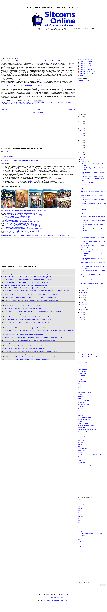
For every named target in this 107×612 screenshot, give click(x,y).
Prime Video (81, 531)
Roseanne (4, 103)
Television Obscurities (83, 404)
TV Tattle (80, 409)
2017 (81, 138)
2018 (81, 135)
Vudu (79, 543)
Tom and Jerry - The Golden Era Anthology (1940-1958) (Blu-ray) (22, 224)
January (83, 309)
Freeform (80, 514)
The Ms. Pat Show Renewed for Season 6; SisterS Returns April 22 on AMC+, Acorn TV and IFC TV (31, 294)
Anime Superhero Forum (84, 423)
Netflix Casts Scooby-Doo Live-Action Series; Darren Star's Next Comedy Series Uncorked (29, 316)
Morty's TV (80, 398)
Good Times (67, 102)
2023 (81, 123)
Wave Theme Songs (83, 448)
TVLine (79, 377)
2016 (81, 140)
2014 (81, 145)
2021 (81, 128)
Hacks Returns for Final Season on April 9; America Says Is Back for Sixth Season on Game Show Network (33, 303)
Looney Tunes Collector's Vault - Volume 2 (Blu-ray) (18, 232)
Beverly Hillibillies (49, 102)
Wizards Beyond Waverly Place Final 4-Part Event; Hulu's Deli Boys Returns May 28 (27, 274)
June (82, 297)
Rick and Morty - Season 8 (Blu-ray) (14, 220)
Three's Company (24, 103)
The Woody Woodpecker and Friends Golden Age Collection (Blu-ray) (23, 228)
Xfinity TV (80, 546)
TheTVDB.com (82, 452)
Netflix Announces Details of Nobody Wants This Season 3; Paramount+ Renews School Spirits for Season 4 (33, 300)
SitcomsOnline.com (57, 597)
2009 (81, 157)
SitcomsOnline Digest (83, 80)
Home (38, 109)
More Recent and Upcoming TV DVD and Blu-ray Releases (16, 235)
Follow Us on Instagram (86, 69)
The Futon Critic (82, 381)
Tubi (79, 539)
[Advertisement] (53, 44)
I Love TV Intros (82, 450)
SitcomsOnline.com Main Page (86, 355)
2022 (81, 126)
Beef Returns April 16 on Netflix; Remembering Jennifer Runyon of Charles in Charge (27, 345)
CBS (79, 506)
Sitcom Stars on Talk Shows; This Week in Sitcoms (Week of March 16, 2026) (25, 328)
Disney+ (80, 510)
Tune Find (80, 442)
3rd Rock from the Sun (13, 102)
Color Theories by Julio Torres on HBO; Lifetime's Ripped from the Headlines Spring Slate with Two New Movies (34, 325)
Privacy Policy (49, 603)
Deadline (80, 386)
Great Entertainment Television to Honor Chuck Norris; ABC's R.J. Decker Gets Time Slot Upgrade (31, 297)
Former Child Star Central (84, 417)
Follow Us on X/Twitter (85, 63)
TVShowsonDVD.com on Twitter (86, 367)
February (83, 307)
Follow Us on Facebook (86, 61)
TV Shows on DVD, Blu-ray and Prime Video (44, 235)
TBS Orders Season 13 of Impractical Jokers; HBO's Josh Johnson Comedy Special (27, 314)
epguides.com (81, 396)
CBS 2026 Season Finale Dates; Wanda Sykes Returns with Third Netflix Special (26, 282)
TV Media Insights (82, 431)
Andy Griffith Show (37, 102)
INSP (79, 446)
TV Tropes (80, 457)
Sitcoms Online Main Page (86, 59)
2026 (81, 116)
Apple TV (80, 502)
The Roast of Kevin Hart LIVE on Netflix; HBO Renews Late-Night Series (24, 305)
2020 (81, 131)
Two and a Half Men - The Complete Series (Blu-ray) (19, 223)
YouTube (80, 548)
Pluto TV (80, 529)
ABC (79, 500)
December (84, 159)
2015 (81, 142)
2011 (81, 152)
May (82, 300)
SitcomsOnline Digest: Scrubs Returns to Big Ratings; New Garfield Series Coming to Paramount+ (31, 351)
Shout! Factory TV (82, 535)
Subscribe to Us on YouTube (87, 71)
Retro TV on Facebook (84, 413)
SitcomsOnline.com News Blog (53, 7)
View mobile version (38, 112)
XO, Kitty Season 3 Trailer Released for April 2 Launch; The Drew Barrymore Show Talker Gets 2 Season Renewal (35, 343)
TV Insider (80, 379)
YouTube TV (81, 550)
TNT (30, 103)
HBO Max (80, 516)
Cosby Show (59, 102)
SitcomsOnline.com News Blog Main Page (56, 600)
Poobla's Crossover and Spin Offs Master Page (90, 454)
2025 (81, 119)
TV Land (34, 103)
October (83, 288)
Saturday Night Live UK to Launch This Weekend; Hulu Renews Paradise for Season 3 (28, 319)
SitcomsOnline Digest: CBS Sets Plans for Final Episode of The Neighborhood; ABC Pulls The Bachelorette (33, 311)
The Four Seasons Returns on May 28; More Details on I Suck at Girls (23, 354)
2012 (81, 150)
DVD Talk (80, 444)
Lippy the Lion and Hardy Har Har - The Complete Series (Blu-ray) (22, 226)
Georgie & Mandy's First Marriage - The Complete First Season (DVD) (23, 215)
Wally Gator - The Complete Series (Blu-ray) (16, 227)
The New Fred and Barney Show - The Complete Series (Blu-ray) (22, 230)
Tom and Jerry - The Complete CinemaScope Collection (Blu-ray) (22, 231)
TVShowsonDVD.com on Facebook (87, 365)
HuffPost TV (81, 402)
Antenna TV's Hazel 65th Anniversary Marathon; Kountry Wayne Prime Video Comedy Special (30, 340)
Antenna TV (81, 440)
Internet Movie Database (84, 392)
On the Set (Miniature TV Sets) (86, 425)
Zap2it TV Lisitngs (82, 369)
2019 (81, 133)
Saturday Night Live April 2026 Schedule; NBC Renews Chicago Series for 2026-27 (27, 285)
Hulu (79, 518)
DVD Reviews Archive (63, 235)
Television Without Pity (84, 419)
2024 (81, 121)
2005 (81, 319)
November (84, 161)
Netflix (79, 523)
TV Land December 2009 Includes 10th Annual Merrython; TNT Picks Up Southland (31, 61)
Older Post (72, 109)
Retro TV (80, 411)
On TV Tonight (81, 463)
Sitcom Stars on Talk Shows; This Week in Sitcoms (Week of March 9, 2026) (25, 348)
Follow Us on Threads (85, 67)
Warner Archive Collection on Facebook (88, 434)
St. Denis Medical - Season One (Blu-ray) (16, 217)
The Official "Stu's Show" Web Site (87, 429)
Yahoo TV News (82, 371)
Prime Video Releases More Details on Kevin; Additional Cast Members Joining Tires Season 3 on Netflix (32, 277)
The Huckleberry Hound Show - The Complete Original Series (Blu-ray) (23, 212)
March (83, 304)
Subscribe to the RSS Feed (87, 73)
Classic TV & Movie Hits (84, 400)
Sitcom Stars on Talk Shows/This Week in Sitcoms (91, 82)
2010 (81, 154)
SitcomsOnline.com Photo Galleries (87, 359)
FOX (79, 512)
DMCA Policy (58, 603)
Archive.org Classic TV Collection (86, 504)
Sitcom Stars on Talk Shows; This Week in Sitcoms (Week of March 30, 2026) (25, 288)
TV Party (80, 421)
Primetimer (80, 390)
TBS (79, 537)
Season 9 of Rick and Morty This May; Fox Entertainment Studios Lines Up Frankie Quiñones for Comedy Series (34, 337)
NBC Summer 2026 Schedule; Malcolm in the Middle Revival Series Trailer (24, 334)
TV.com (80, 394)
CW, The (80, 508)
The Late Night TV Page (84, 436)
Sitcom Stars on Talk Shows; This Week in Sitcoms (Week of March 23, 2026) (25, 308)
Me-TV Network (82, 438)
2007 (81, 314)
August (83, 292)
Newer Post (4, 109)
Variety (79, 388)
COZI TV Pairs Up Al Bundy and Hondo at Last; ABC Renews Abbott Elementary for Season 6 (30, 356)
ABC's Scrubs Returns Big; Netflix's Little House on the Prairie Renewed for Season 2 (27, 359)
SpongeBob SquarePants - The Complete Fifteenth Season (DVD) (22, 221)
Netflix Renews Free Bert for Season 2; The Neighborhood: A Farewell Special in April (27, 322)
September (84, 290)
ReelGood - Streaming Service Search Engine (90, 533)
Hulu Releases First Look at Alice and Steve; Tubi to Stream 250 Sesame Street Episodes (28, 279)
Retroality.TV (81, 415)
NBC (79, 520)
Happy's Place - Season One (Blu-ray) (15, 219)
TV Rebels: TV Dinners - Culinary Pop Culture (93, 176)
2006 (81, 317)
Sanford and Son (13, 103)
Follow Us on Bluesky (85, 65)
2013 (81, 147)
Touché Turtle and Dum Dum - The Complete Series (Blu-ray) (21, 213)
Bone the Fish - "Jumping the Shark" (87, 465)
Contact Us (81, 75)
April (82, 302)
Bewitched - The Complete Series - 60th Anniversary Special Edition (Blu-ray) (25, 210)
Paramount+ (81, 525)
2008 (81, 312)
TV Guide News (82, 375)
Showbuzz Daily (82, 373)
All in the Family (25, 102)
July (82, 295)
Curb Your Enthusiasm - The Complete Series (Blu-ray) (19, 216)
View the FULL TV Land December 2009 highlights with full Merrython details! (21, 85)
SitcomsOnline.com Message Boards (87, 357)
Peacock (80, 527)
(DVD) (35, 216)
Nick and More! (82, 427)
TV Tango (80, 406)
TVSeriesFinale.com (83, 383)
